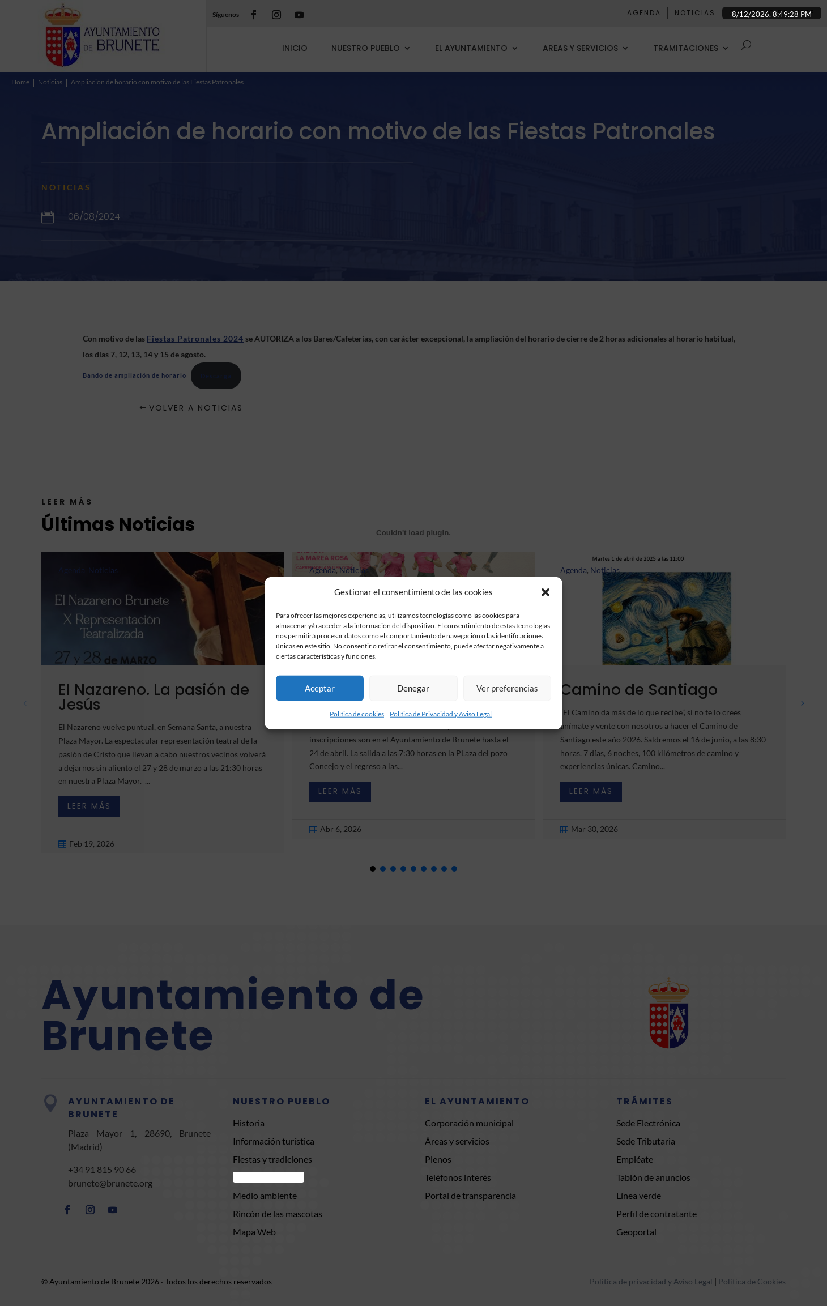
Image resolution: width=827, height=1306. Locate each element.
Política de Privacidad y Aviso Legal (441, 714)
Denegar (413, 688)
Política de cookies (357, 714)
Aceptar (320, 688)
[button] (545, 592)
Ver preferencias (507, 688)
